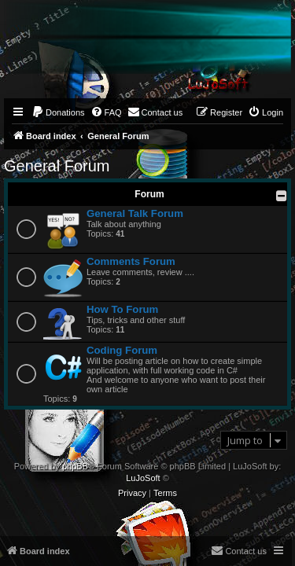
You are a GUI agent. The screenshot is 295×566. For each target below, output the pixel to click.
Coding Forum (122, 350)
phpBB (75, 466)
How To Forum (122, 309)
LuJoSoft (143, 478)
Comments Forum (131, 261)
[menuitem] (58, 112)
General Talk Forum (135, 213)
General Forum (57, 166)
